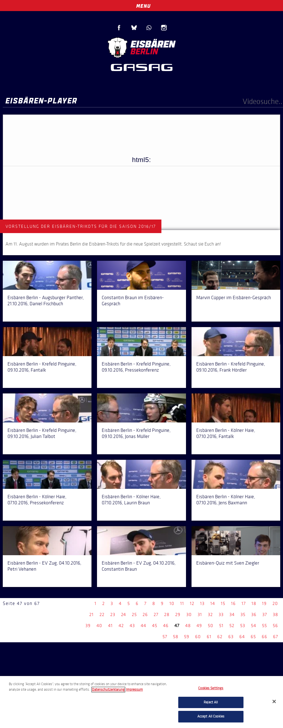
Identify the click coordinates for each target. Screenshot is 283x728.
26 (145, 614)
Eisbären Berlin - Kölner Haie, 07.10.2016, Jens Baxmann (225, 500)
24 (123, 614)
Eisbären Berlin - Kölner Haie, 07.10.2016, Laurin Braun (131, 500)
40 (99, 625)
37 (264, 614)
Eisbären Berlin (141, 47)
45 (154, 625)
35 (242, 614)
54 (253, 625)
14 (212, 603)
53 (242, 625)
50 (210, 625)
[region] (141, 702)
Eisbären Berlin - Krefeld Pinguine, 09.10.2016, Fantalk (41, 367)
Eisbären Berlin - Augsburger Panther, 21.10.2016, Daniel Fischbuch (45, 300)
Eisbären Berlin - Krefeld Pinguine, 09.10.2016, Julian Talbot (41, 433)
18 (253, 603)
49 (199, 625)
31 (200, 614)
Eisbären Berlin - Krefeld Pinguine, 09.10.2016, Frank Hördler (230, 367)
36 (253, 614)
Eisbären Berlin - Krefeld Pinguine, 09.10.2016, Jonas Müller (136, 433)
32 (210, 614)
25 (134, 614)
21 (91, 614)
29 (177, 614)
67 (275, 637)
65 (253, 637)
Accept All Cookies (210, 716)
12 (192, 603)
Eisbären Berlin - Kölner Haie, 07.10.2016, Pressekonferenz (36, 500)
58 (175, 637)
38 (275, 614)
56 (275, 625)
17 (244, 603)
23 (112, 614)
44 (143, 625)
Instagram (164, 27)
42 (121, 625)
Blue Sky (134, 27)
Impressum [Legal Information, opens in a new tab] (134, 689)
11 (182, 603)
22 (101, 614)
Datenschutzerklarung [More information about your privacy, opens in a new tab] (108, 689)
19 (264, 603)
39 (88, 625)
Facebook (119, 27)
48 (188, 625)
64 (242, 637)
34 (232, 614)
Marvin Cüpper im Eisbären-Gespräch (233, 297)
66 (264, 637)
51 (221, 625)
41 (110, 625)
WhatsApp (149, 27)
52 (231, 625)
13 (202, 603)
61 (209, 637)
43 (132, 625)
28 (166, 614)
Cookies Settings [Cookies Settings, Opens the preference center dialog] (210, 688)
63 (231, 637)
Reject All (211, 702)
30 (189, 614)
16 (233, 603)
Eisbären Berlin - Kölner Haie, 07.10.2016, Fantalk (225, 433)
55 (264, 625)
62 (219, 637)
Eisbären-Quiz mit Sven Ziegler (227, 563)
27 (156, 614)
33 (221, 614)
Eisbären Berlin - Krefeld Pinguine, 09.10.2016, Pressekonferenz (136, 367)
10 (171, 603)
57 (165, 637)
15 (223, 603)
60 (198, 637)
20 (275, 603)
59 (186, 637)
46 (166, 625)
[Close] (274, 701)
